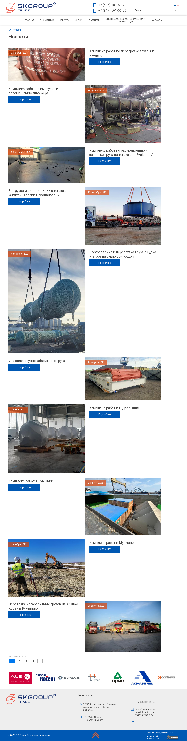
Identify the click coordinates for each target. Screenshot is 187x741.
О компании (47, 20)
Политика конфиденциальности (160, 733)
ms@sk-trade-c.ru (144, 715)
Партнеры (94, 20)
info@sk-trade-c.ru (144, 712)
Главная (29, 20)
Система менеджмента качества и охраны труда (125, 20)
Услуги (79, 20)
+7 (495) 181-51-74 (112, 5)
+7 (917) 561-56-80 (112, 10)
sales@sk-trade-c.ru (145, 709)
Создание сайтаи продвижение (153, 737)
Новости (64, 20)
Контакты (156, 20)
